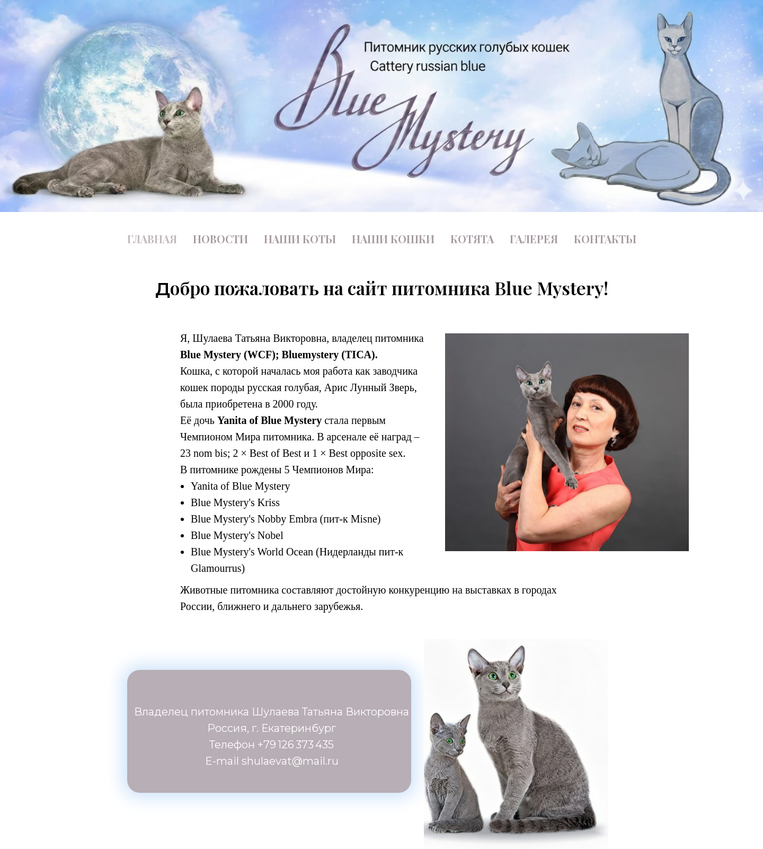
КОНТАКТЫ (605, 239)
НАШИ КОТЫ (300, 239)
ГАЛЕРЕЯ (534, 239)
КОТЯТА (472, 239)
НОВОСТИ (220, 239)
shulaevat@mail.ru (290, 761)
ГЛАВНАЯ (152, 239)
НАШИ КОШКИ (393, 239)
